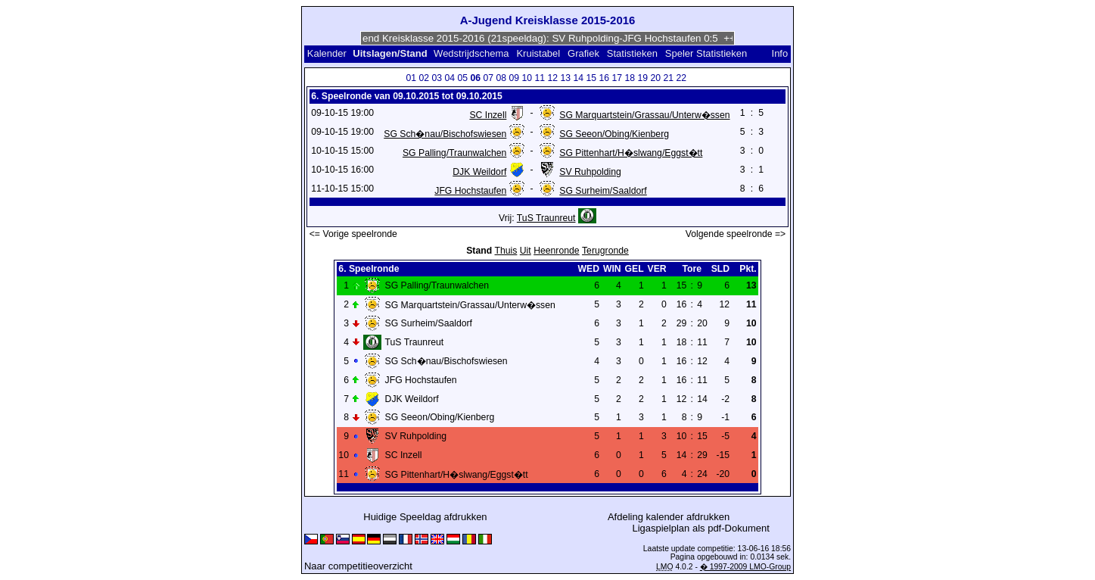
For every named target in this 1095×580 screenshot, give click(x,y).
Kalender (327, 53)
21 (669, 78)
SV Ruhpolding (590, 172)
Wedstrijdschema (471, 53)
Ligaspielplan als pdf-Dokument (700, 528)
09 (514, 78)
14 (579, 78)
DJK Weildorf (479, 172)
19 (643, 78)
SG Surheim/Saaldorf (602, 191)
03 (437, 78)
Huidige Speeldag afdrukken (425, 516)
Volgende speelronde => (736, 234)
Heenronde (556, 250)
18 (630, 78)
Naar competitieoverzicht (358, 566)
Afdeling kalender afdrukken (668, 516)
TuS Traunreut (546, 218)
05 (463, 78)
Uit (525, 250)
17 (617, 78)
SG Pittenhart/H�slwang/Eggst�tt (630, 153)
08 (501, 78)
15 (591, 78)
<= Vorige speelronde (353, 234)
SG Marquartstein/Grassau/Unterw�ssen (644, 115)
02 (424, 78)
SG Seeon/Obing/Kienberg (614, 134)
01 (411, 78)
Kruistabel (538, 53)
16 (604, 78)
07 (489, 78)
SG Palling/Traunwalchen (454, 153)
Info (780, 53)
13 (566, 78)
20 (656, 78)
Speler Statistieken (706, 53)
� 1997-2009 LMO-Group (745, 567)
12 (553, 78)
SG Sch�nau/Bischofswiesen (445, 134)
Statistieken (632, 53)
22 (682, 78)
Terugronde (605, 250)
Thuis (506, 250)
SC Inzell (487, 115)
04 (450, 78)
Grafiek (583, 53)
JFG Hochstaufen (470, 191)
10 (527, 78)
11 (540, 78)
